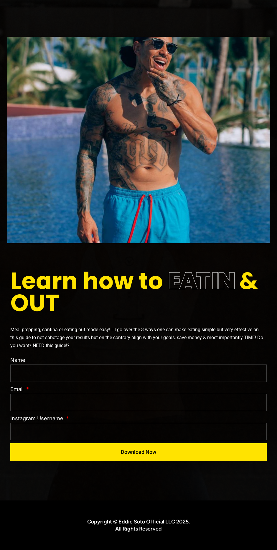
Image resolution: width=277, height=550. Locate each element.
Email (17, 389)
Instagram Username (37, 418)
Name (17, 360)
